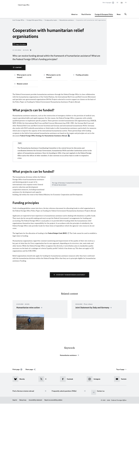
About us (74, 14)
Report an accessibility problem (53, 460)
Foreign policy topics (51, 20)
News (119, 14)
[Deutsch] (117, 3)
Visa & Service (86, 14)
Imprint (15, 460)
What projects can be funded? (24, 129)
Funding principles (82, 128)
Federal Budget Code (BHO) (57, 294)
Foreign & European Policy (104, 14)
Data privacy (22, 460)
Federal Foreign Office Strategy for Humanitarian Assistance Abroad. (43, 189)
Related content (22, 137)
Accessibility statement (35, 460)
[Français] (125, 3)
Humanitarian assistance (67, 20)
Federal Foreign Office (18, 20)
